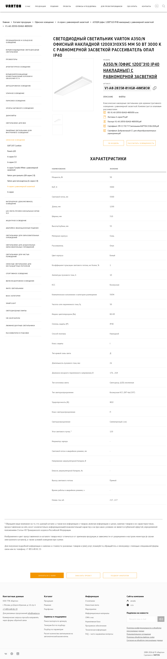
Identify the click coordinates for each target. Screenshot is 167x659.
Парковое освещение (15, 101)
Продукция (40, 6)
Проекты (67, 6)
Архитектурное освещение (18, 67)
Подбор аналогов (120, 576)
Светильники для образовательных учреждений (22, 236)
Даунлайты (11, 115)
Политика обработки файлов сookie (140, 637)
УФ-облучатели (13, 318)
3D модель (113, 143)
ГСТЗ (132, 605)
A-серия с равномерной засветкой (21, 186)
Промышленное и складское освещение (19, 41)
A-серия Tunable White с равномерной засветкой (22, 169)
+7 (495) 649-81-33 (10, 609)
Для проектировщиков (111, 6)
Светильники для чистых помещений (17, 255)
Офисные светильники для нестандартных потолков (18, 265)
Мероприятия (90, 609)
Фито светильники (15, 288)
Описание (108, 97)
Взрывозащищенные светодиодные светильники (22, 51)
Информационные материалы (97, 613)
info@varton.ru (34, 613)
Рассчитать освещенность (141, 143)
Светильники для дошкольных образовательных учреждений (20, 246)
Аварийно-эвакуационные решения (22, 228)
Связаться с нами (47, 576)
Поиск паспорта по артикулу (55, 621)
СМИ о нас (89, 617)
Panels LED (11, 151)
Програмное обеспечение (95, 626)
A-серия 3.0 (11, 157)
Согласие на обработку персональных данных (145, 640)
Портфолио (48, 609)
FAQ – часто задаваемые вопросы (99, 634)
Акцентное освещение (16, 220)
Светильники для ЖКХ (16, 123)
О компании (90, 601)
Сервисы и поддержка (86, 6)
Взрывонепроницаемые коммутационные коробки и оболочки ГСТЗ (19, 76)
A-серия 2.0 (11, 162)
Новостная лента (92, 605)
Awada (133, 601)
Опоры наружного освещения (20, 108)
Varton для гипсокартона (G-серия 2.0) (22, 181)
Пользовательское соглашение (139, 634)
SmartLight (11, 303)
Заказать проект (83, 576)
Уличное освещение (15, 93)
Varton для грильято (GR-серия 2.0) (21, 175)
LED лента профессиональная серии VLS (22, 212)
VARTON (156, 655)
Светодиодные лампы (16, 311)
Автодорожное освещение (18, 86)
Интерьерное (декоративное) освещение (19, 202)
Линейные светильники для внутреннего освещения (19, 131)
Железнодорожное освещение (20, 281)
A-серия (10, 192)
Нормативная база (92, 621)
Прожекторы (11, 59)
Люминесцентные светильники (20, 325)
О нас (27, 6)
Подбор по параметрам (53, 629)
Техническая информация (95, 630)
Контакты (146, 6)
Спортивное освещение (17, 273)
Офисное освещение (15, 140)
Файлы (122, 97)
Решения (54, 6)
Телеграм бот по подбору (54, 625)
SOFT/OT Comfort (14, 146)
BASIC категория (13, 296)
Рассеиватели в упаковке (17, 333)
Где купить (132, 6)
